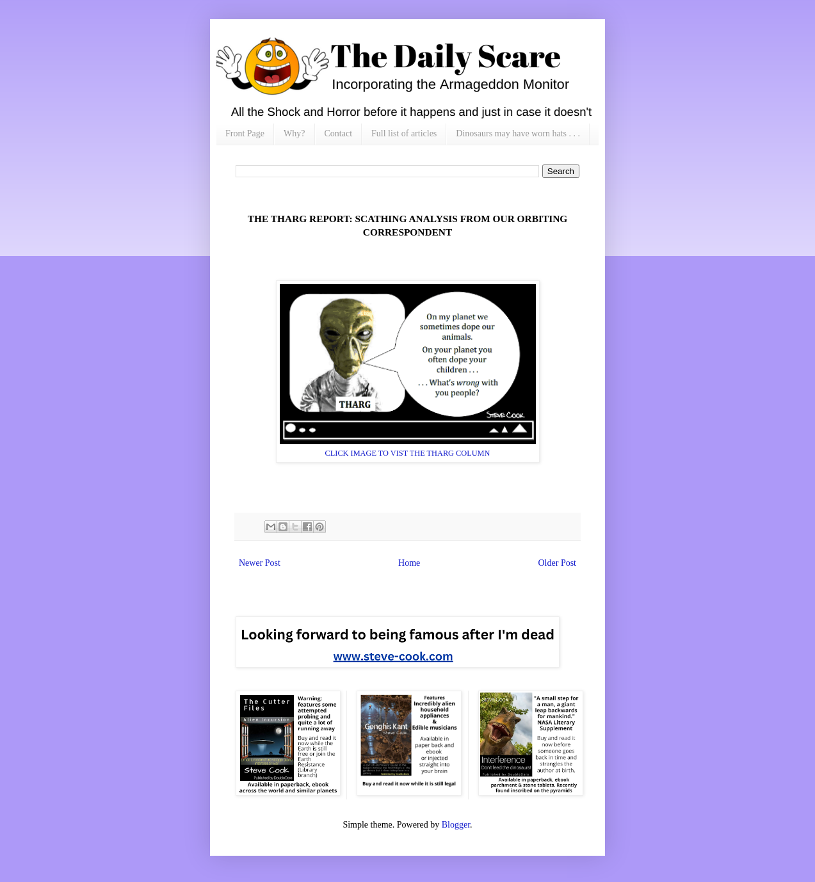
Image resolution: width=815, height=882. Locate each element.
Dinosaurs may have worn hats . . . (518, 133)
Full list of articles (404, 133)
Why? (294, 133)
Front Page (244, 133)
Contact (339, 133)
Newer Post (259, 563)
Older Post (557, 563)
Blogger (456, 825)
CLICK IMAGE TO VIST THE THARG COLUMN (407, 453)
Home (409, 563)
